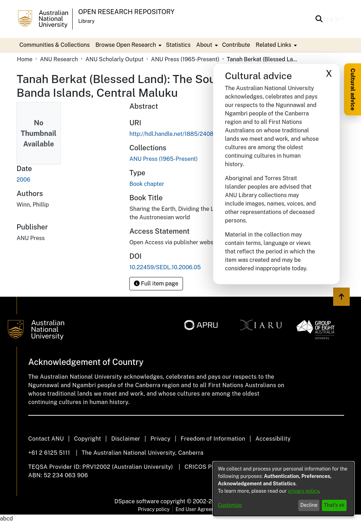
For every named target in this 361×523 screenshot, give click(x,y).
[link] (163, 159)
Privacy (161, 438)
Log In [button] (332, 18)
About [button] (204, 45)
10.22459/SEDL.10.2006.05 (165, 267)
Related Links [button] (273, 45)
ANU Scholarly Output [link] (114, 59)
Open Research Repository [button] (126, 11)
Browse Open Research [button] (126, 45)
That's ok (334, 505)
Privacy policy (154, 509)
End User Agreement (199, 509)
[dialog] (283, 489)
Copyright (87, 438)
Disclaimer (125, 438)
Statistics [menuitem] (178, 45)
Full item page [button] (156, 283)
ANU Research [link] (59, 59)
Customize (230, 505)
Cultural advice (352, 89)
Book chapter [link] (146, 184)
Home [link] (24, 59)
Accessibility (272, 438)
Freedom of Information (212, 438)
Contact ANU (46, 438)
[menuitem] (128, 45)
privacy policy (303, 491)
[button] (319, 19)
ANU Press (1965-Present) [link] (185, 59)
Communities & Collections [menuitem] (54, 45)
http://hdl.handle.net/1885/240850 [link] (175, 134)
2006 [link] (23, 179)
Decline (309, 505)
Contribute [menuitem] (236, 45)
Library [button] (86, 21)
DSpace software (137, 501)
